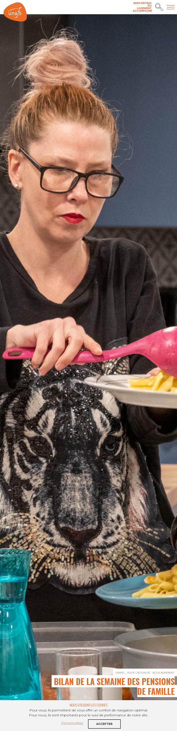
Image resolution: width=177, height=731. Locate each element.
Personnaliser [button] (72, 723)
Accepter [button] (104, 724)
